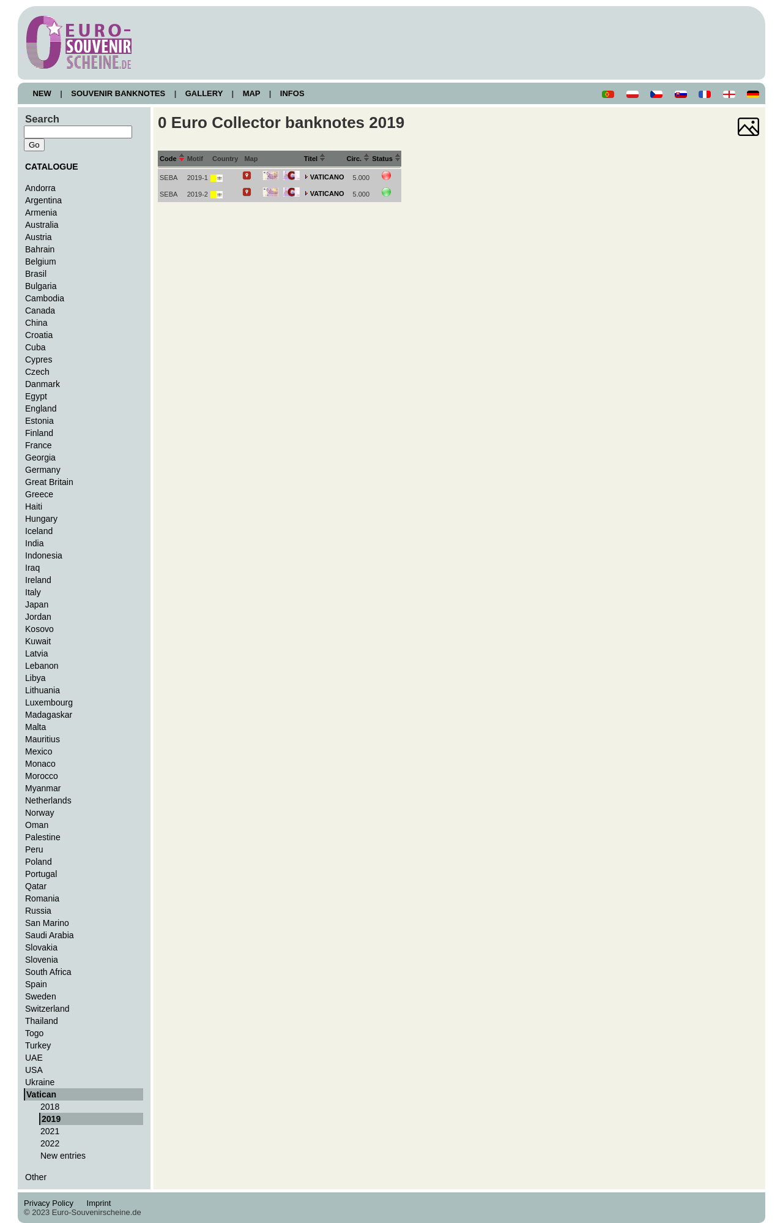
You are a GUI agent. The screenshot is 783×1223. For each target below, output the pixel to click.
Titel (315, 158)
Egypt (36, 396)
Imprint (100, 1203)
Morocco (41, 776)
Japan (36, 604)
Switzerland (47, 1009)
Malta (35, 727)
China (36, 323)
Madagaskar (48, 715)
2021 (49, 1131)
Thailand (41, 1021)
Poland (38, 862)
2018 (49, 1107)
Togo (34, 1033)
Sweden (40, 996)
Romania (42, 898)
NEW (42, 93)
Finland (39, 433)
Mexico (38, 751)
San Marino (47, 923)
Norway (39, 813)
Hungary (41, 519)
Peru (34, 849)
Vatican (41, 1094)
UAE (34, 1058)
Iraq (32, 568)
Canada (40, 310)
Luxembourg (49, 702)
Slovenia (41, 960)
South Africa (48, 972)
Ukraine (39, 1082)
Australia (42, 225)
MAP (251, 93)
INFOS (292, 93)
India (34, 543)
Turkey (38, 1045)
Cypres (38, 359)
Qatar (35, 886)
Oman (36, 825)
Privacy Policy (52, 1203)
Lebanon (42, 666)
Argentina (43, 200)
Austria (38, 237)
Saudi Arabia (49, 935)
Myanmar (43, 788)
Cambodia (44, 298)
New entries (63, 1156)
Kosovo (39, 629)
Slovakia (41, 947)
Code (172, 158)
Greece (39, 494)
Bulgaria (40, 286)
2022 (49, 1143)
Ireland (38, 580)
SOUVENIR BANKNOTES (118, 93)
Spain (36, 984)
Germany (43, 470)
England (40, 408)
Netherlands (48, 800)
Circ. (358, 158)
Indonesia (43, 555)
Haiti (33, 506)
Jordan (38, 617)
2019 (51, 1119)
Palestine (43, 837)
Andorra (40, 188)
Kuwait (38, 641)
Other (35, 1177)
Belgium (40, 261)
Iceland (39, 531)
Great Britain (49, 482)
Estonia (39, 421)
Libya (35, 678)
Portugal (41, 874)
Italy (33, 592)
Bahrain (39, 249)
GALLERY (203, 93)
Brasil (35, 274)
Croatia (39, 335)
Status (386, 158)
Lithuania (42, 690)
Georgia (40, 457)
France (38, 445)
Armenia (41, 212)
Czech (37, 372)
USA (34, 1070)
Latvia (36, 653)
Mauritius (42, 739)
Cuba (35, 347)
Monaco (40, 764)
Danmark (42, 384)
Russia (38, 911)
